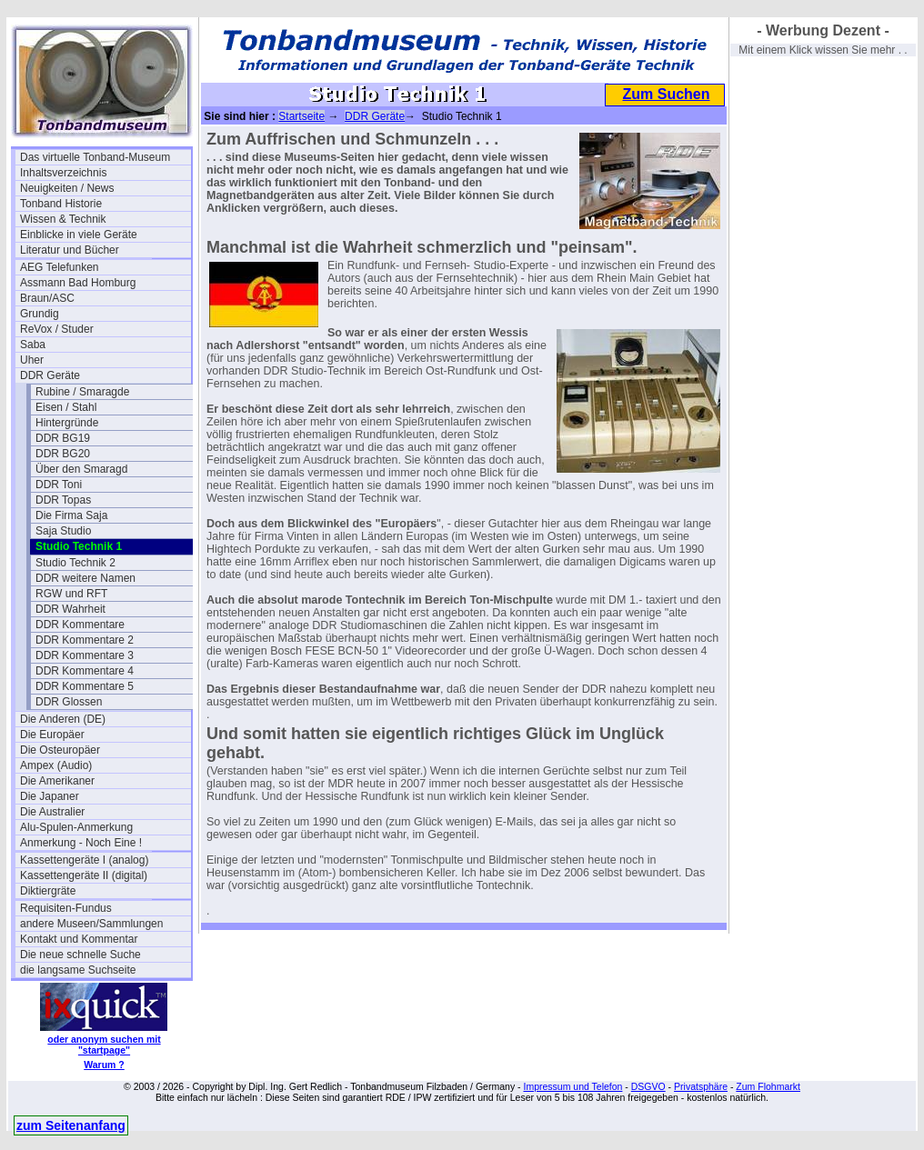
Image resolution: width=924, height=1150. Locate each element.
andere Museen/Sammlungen (91, 923)
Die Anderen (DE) (62, 719)
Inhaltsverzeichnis (63, 172)
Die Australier (52, 811)
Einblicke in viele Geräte (78, 234)
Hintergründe (66, 422)
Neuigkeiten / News (67, 188)
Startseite (301, 116)
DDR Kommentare (80, 624)
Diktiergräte (47, 891)
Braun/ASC (47, 298)
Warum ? (104, 1064)
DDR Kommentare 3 (84, 655)
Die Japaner (49, 796)
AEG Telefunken (59, 267)
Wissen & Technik (62, 219)
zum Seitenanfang (71, 1125)
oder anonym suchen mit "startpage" (103, 1044)
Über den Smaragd (81, 469)
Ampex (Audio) (56, 765)
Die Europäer (52, 734)
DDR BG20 (62, 453)
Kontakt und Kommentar (78, 939)
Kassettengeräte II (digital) (83, 875)
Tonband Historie (61, 203)
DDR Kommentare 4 (84, 671)
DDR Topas (63, 500)
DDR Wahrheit (70, 609)
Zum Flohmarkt (768, 1086)
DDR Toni (58, 484)
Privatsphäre (701, 1086)
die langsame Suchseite (78, 970)
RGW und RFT (71, 593)
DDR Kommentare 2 (84, 640)
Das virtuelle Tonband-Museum (95, 157)
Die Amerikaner (57, 781)
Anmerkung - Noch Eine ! (81, 842)
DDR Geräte (50, 375)
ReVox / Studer (57, 329)
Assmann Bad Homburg (78, 282)
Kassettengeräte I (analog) (84, 860)
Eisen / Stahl (65, 407)
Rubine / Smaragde (82, 391)
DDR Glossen (68, 701)
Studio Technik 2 (75, 562)
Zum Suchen (665, 94)
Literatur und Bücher (69, 250)
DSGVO (648, 1086)
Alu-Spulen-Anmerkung (76, 827)
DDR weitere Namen (85, 578)
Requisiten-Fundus (66, 908)
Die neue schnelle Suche (80, 954)
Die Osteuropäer (60, 750)
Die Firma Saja (71, 515)
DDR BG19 (62, 438)
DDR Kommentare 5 (84, 686)
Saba (32, 344)
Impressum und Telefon (572, 1086)
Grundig (39, 313)
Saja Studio (63, 531)
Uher (32, 360)
